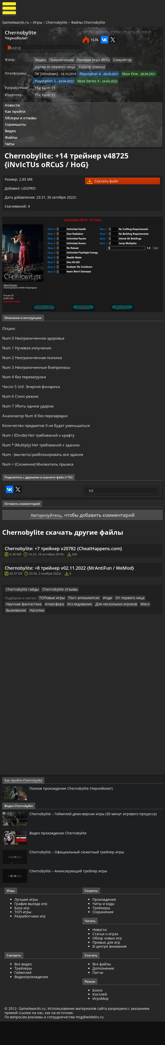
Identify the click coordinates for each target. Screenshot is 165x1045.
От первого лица (123, 619)
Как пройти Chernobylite (23, 801)
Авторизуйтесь (44, 533)
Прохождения (104, 922)
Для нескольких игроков (108, 625)
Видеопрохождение (32, 999)
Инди (102, 619)
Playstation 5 (44, 81)
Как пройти (15, 112)
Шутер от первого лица (53, 68)
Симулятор (117, 61)
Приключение (60, 61)
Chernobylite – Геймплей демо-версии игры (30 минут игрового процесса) (90, 837)
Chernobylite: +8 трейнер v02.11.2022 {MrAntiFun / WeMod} (70, 588)
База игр (22, 930)
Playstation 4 (87, 75)
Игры (37, 23)
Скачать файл (103, 183)
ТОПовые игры (51, 619)
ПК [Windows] (45, 75)
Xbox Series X (86, 81)
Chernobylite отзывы (55, 610)
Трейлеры (23, 991)
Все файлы (101, 987)
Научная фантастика (22, 625)
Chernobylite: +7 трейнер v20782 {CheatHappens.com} (64, 568)
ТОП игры (23, 935)
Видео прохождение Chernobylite (61, 854)
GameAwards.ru (15, 23)
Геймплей (23, 995)
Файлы (11, 138)
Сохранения (102, 935)
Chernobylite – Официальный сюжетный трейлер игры (82, 874)
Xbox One (125, 75)
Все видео (23, 987)
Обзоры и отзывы (21, 118)
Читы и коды (103, 926)
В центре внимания (109, 969)
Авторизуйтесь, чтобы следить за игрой (116, 32)
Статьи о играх (105, 957)
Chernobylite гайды (21, 610)
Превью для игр (106, 965)
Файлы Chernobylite (88, 23)
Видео (10, 132)
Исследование (74, 625)
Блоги (97, 1013)
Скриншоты (15, 125)
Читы (10, 145)
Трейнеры (101, 930)
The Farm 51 (44, 88)
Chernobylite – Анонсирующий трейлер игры (72, 893)
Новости (12, 105)
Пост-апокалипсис (81, 619)
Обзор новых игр (107, 961)
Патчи (97, 995)
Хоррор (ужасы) (87, 68)
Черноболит (15, 38)
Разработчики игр (30, 939)
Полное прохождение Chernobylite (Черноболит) (76, 809)
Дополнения (103, 991)
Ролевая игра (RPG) (90, 61)
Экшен (40, 61)
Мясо (135, 625)
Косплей (99, 1017)
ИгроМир (100, 1021)
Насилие (35, 631)
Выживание (15, 631)
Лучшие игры (26, 922)
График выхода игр (31, 926)
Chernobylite (57, 23)
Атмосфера (50, 625)
